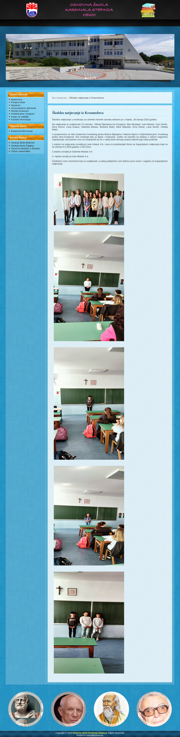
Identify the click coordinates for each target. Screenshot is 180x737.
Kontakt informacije (21, 119)
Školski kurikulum (20, 111)
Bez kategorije (59, 97)
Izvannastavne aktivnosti (23, 108)
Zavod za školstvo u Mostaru (25, 148)
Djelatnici (15, 105)
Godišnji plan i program (23, 113)
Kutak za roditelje (20, 116)
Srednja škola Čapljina (22, 145)
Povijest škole (18, 102)
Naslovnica (16, 99)
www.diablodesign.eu (95, 735)
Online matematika (20, 151)
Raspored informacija (22, 131)
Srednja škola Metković (23, 142)
